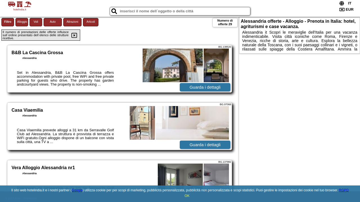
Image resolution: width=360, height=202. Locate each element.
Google (77, 190)
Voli (35, 21)
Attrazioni (72, 21)
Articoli (90, 21)
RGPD (344, 190)
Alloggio (22, 21)
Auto (53, 21)
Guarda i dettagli (205, 87)
